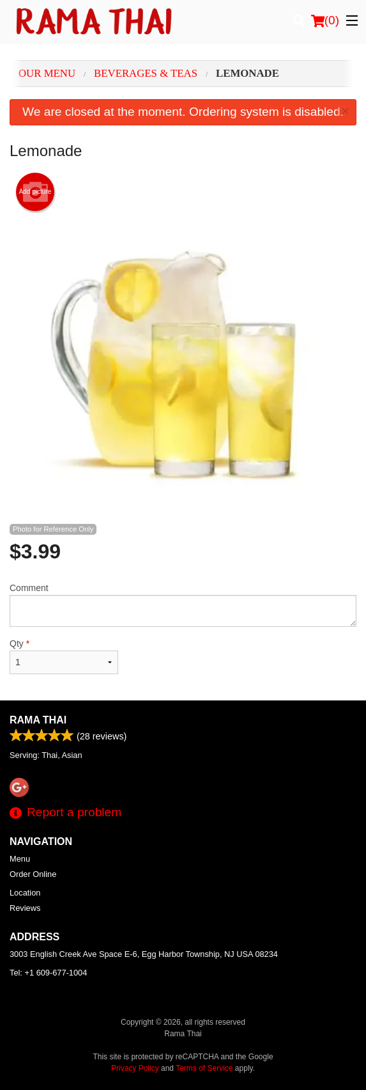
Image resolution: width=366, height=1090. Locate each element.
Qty (64, 656)
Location (25, 892)
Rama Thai (38, 720)
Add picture (35, 192)
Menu (20, 859)
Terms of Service (204, 1068)
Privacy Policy (135, 1068)
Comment (183, 605)
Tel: (48, 972)
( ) (325, 20)
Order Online (33, 874)
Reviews (25, 908)
